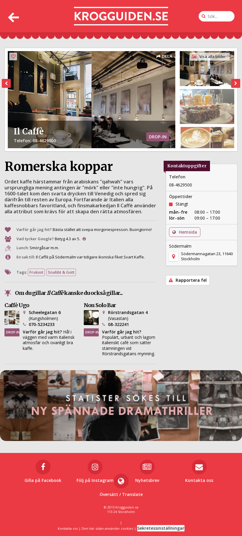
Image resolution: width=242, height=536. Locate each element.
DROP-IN (12, 332)
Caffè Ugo (16, 305)
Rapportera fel (188, 280)
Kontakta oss (68, 528)
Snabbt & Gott (61, 272)
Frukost (36, 272)
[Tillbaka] (12, 16)
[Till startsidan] (121, 16)
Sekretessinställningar (160, 528)
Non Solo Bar (100, 305)
